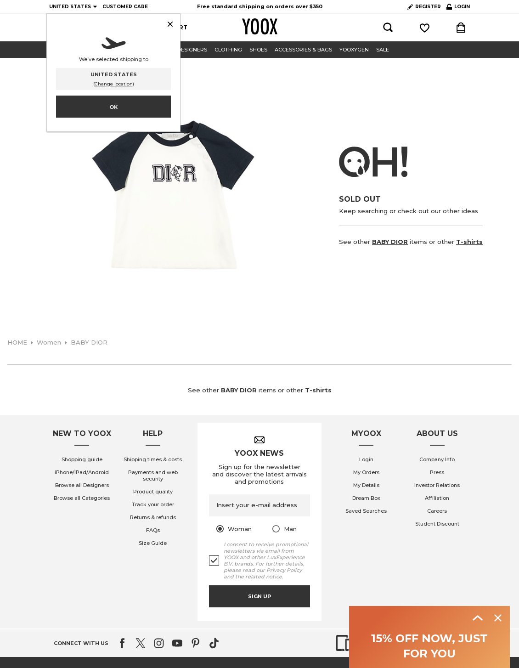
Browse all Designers (82, 485)
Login (366, 459)
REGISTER (424, 7)
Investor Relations (437, 485)
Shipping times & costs (153, 459)
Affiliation (437, 498)
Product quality (153, 491)
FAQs (153, 530)
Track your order (153, 504)
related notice (263, 576)
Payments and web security (153, 475)
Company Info (437, 459)
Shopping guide (82, 459)
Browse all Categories (82, 498)
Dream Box (366, 498)
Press (437, 472)
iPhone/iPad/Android (82, 472)
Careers (437, 511)
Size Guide (153, 543)
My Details (366, 485)
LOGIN (458, 7)
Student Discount (437, 524)
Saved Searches (366, 511)
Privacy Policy (284, 570)
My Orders (366, 472)
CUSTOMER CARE (125, 7)
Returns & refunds (153, 517)
